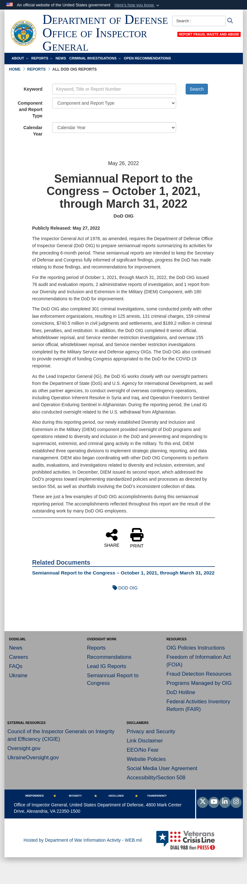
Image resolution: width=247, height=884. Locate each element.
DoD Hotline (181, 692)
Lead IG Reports (106, 666)
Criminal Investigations (95, 58)
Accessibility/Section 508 (156, 778)
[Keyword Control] (114, 89)
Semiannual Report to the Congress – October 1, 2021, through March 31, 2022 (123, 572)
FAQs (16, 666)
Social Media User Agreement (162, 768)
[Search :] (199, 21)
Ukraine (18, 675)
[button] (137, 5)
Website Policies (146, 759)
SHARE (111, 538)
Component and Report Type (30, 109)
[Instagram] (236, 802)
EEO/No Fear (143, 750)
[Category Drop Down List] (114, 103)
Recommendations (109, 657)
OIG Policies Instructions (196, 648)
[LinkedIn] (224, 802)
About (20, 58)
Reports (41, 58)
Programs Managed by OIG (199, 683)
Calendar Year (33, 130)
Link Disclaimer (145, 741)
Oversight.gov (24, 748)
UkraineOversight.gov (33, 758)
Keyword (33, 89)
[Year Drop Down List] (114, 127)
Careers (18, 657)
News (61, 58)
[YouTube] (213, 802)
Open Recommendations (147, 58)
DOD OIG (123, 587)
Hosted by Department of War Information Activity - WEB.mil (83, 840)
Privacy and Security (151, 731)
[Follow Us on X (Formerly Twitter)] (202, 802)
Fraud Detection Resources (199, 674)
